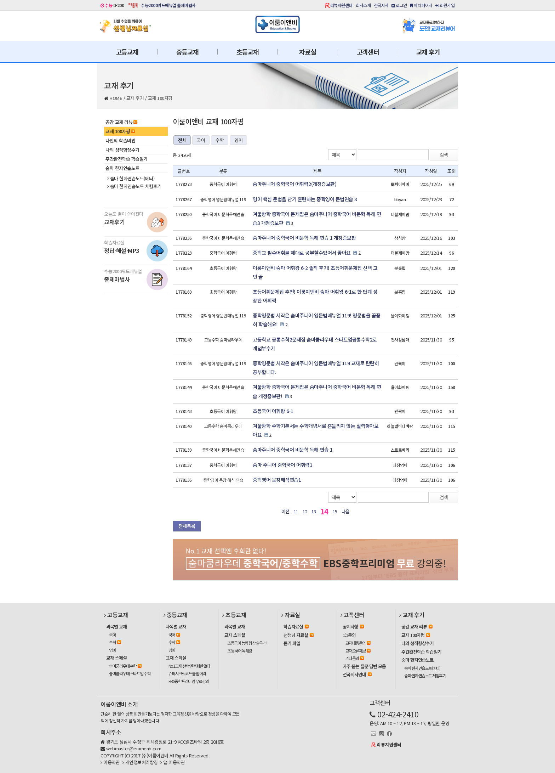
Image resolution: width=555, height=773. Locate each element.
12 (305, 511)
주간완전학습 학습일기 (126, 159)
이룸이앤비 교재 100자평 (208, 121)
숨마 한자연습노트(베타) (130, 178)
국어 (201, 140)
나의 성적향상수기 (122, 149)
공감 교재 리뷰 (121, 122)
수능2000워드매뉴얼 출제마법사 (168, 5)
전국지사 (381, 5)
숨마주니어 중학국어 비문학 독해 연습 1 (292, 449)
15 (335, 511)
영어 (238, 140)
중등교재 (187, 51)
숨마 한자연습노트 (122, 168)
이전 (285, 511)
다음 (346, 511)
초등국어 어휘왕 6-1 (273, 410)
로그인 (399, 5)
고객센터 (368, 51)
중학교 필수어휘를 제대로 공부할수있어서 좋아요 (302, 252)
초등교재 (247, 51)
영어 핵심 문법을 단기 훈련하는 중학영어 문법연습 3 (305, 199)
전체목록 (186, 526)
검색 (444, 154)
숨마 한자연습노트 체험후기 (134, 186)
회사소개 (363, 5)
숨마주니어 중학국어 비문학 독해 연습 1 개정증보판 (304, 237)
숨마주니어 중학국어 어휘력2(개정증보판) (294, 183)
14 (324, 511)
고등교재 (127, 51)
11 (296, 511)
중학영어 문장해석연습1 (277, 479)
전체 (182, 140)
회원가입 (444, 5)
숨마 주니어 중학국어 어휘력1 (282, 464)
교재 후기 (428, 51)
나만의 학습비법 (120, 140)
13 (313, 511)
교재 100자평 (160, 98)
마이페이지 (421, 5)
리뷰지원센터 (341, 5)
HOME (115, 98)
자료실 (307, 51)
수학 (220, 140)
